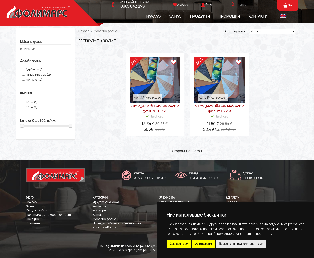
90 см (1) (32, 102)
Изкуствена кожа (106, 202)
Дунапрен (100, 210)
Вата (97, 214)
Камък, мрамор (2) (38, 74)
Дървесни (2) (35, 69)
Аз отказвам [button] (203, 243)
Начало (153, 16)
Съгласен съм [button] (179, 243)
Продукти (200, 16)
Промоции (229, 16)
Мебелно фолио (105, 31)
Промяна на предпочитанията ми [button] (241, 243)
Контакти (257, 16)
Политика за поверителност (48, 214)
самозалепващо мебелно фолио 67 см (219, 108)
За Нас (175, 16)
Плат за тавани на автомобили (117, 223)
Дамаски (99, 206)
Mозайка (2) (34, 79)
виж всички (28, 49)
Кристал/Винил (104, 227)
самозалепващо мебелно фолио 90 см (154, 108)
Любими (180, 4)
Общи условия (36, 210)
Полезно (32, 219)
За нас (31, 206)
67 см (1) (31, 107)
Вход (208, 4)
